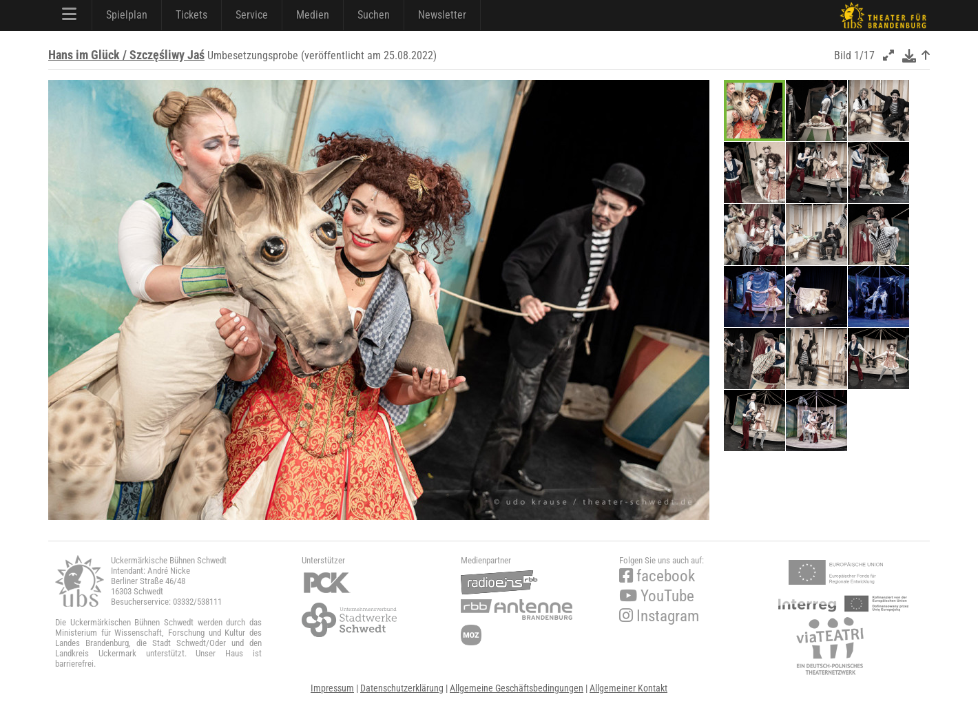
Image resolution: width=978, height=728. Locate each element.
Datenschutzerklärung (402, 688)
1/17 (864, 55)
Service (252, 14)
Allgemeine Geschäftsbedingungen (516, 688)
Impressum (332, 688)
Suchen (373, 14)
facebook (657, 576)
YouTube (656, 596)
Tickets (191, 14)
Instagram (659, 616)
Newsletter (442, 14)
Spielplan (126, 14)
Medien (312, 14)
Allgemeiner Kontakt (628, 688)
